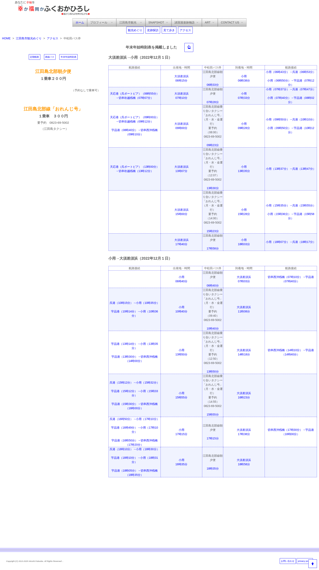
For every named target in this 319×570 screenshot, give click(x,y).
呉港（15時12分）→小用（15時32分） (134, 382)
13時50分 (213, 371)
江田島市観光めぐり (29, 38)
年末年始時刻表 (68, 57)
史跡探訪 (152, 30)
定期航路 (34, 57)
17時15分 (213, 438)
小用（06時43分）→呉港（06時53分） (291, 72)
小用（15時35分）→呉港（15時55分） (291, 205)
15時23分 (213, 231)
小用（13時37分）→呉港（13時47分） (291, 168)
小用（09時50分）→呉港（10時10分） (291, 119)
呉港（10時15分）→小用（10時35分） (134, 302)
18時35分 (213, 468)
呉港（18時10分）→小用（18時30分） (134, 449)
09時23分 (213, 145)
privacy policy (304, 561)
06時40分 (213, 285)
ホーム (80, 22)
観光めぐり (135, 30)
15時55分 (213, 414)
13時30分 (213, 188)
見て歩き (169, 30)
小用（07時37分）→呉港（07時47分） (291, 89)
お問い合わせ (287, 561)
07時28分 (213, 102)
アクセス (185, 30)
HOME (6, 38)
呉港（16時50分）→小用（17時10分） (134, 419)
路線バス (49, 57)
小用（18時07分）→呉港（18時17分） (291, 242)
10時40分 (213, 328)
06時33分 (213, 84)
